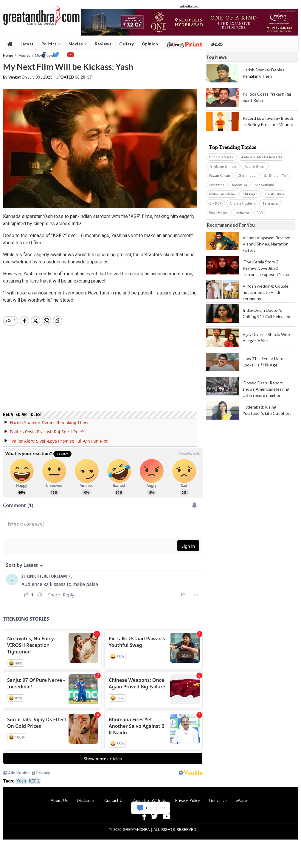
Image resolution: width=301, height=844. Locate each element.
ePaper (242, 800)
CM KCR (215, 203)
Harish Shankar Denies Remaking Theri (49, 422)
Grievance (217, 800)
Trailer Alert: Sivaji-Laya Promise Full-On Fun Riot (59, 441)
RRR (260, 212)
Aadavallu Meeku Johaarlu (261, 157)
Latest (27, 44)
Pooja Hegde (218, 212)
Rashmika (239, 185)
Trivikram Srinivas (223, 166)
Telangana (271, 203)
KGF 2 (34, 781)
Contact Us (114, 800)
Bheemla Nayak (221, 157)
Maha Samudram (222, 194)
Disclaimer (86, 800)
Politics (51, 44)
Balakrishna (274, 194)
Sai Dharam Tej (275, 175)
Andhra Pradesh (242, 203)
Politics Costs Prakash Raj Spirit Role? (47, 432)
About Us (59, 800)
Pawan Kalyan (219, 175)
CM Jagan (250, 194)
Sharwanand (264, 185)
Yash (21, 781)
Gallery (126, 44)
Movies (78, 44)
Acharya (242, 212)
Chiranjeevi (247, 175)
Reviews (103, 44)
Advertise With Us (149, 800)
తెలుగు (217, 44)
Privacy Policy (187, 800)
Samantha (216, 185)
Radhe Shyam (255, 166)
